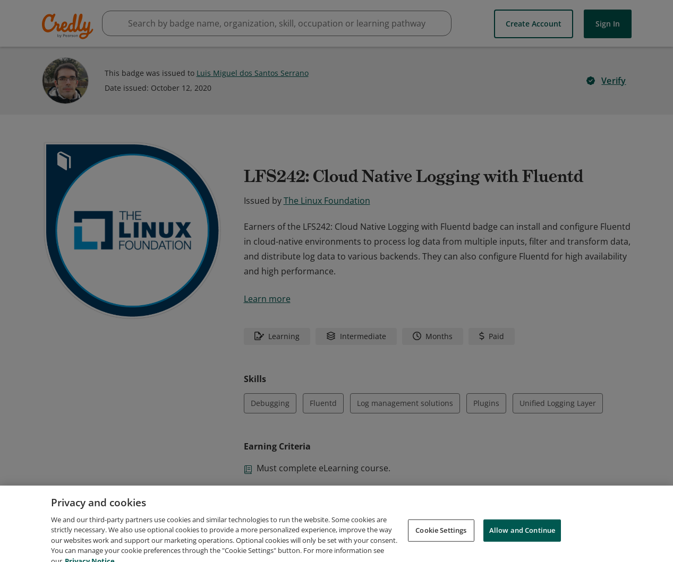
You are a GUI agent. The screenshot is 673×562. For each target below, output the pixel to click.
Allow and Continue (522, 541)
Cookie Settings (440, 541)
